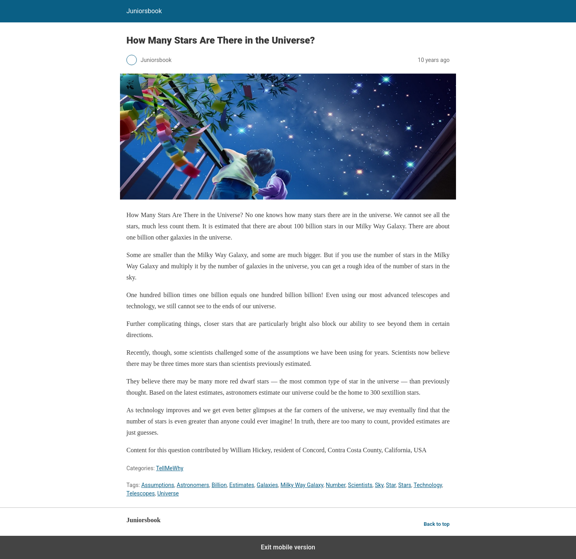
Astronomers (193, 485)
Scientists (360, 485)
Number (335, 485)
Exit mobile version (288, 547)
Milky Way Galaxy (301, 485)
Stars (404, 485)
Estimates (241, 485)
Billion (219, 485)
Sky (379, 485)
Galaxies (267, 485)
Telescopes (140, 493)
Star (391, 485)
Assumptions (157, 485)
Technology (428, 485)
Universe (168, 493)
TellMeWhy (169, 468)
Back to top (437, 524)
